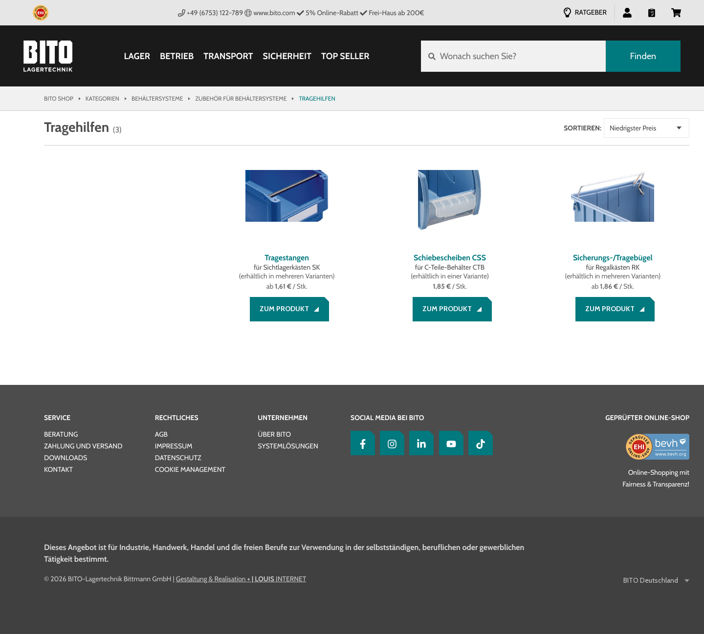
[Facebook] (360, 443)
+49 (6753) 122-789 (210, 12)
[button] (627, 12)
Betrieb (177, 56)
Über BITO (274, 434)
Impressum (174, 446)
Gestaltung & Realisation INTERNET (241, 578)
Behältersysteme (157, 98)
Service (57, 417)
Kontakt (58, 469)
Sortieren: (582, 128)
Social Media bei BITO (387, 417)
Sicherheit (287, 56)
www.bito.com (269, 12)
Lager (137, 56)
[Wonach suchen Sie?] (513, 56)
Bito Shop (58, 98)
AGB (161, 434)
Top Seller (345, 56)
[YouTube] (449, 443)
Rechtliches (176, 417)
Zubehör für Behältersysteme (240, 98)
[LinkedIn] (419, 443)
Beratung (61, 434)
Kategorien (102, 98)
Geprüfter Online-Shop (647, 417)
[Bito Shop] (47, 56)
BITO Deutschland (651, 580)
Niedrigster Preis (633, 128)
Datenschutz (178, 457)
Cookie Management (190, 469)
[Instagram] (389, 443)
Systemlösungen (288, 446)
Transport (228, 56)
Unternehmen (283, 417)
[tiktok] (478, 443)
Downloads (65, 457)
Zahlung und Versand (83, 446)
